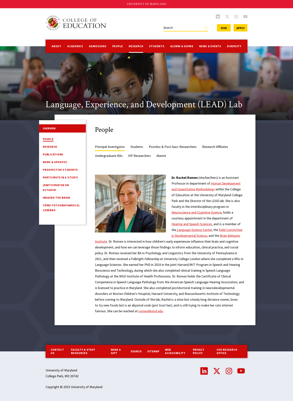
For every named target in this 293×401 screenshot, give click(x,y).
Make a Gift (116, 351)
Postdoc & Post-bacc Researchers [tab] (173, 147)
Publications (53, 154)
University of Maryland (146, 4)
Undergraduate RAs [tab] (109, 156)
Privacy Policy (198, 351)
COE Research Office (227, 351)
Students (156, 46)
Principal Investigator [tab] (110, 147)
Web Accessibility (175, 351)
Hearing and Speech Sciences (192, 224)
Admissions (98, 46)
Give (224, 28)
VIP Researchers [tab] (139, 156)
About (56, 46)
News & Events (210, 46)
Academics (75, 46)
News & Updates (55, 162)
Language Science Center (194, 230)
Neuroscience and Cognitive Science (197, 212)
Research (136, 46)
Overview (49, 128)
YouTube (245, 16)
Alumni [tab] (161, 156)
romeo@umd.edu (150, 311)
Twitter (227, 16)
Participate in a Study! (60, 177)
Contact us (57, 351)
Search (136, 351)
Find (206, 28)
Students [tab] (136, 147)
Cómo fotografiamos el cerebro (61, 207)
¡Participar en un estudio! (56, 187)
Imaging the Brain (56, 197)
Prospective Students (60, 169)
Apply (240, 28)
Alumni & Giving (181, 46)
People (117, 46)
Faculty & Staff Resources (83, 351)
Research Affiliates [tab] (215, 147)
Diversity (234, 46)
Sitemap (153, 351)
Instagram (236, 16)
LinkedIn (218, 16)
